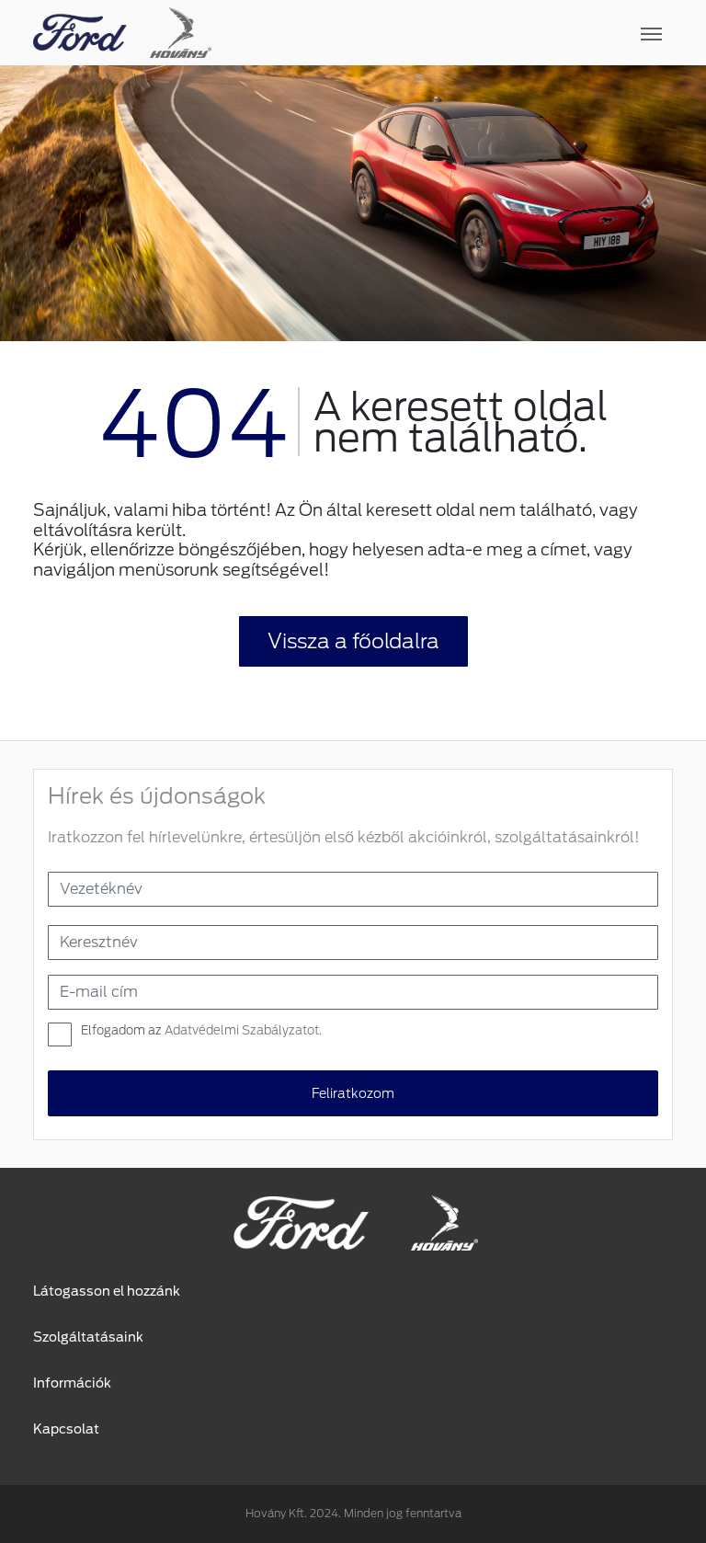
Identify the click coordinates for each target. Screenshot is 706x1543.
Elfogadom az (201, 1030)
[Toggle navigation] (442, 33)
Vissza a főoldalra (353, 641)
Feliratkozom (353, 1093)
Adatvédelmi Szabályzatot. (243, 1030)
